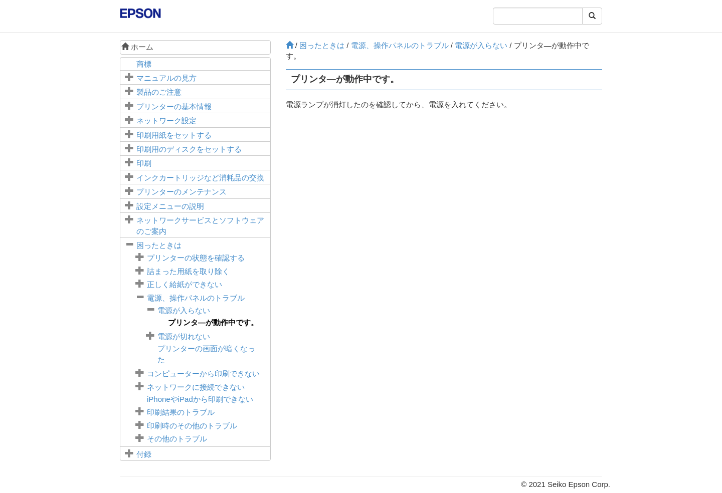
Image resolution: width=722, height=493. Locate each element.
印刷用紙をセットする (174, 135)
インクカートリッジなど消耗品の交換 (200, 177)
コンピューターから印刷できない (203, 373)
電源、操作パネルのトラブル (196, 298)
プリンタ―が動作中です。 (213, 322)
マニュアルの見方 (166, 78)
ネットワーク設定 (166, 120)
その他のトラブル (177, 438)
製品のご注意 (159, 92)
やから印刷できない (200, 399)
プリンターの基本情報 (174, 106)
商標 (143, 64)
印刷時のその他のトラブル (192, 425)
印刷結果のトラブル (181, 412)
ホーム (137, 47)
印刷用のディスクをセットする (189, 149)
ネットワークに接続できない (196, 387)
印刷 (143, 163)
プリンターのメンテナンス (181, 191)
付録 (143, 454)
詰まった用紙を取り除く (188, 271)
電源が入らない (183, 310)
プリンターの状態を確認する (196, 258)
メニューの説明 (170, 206)
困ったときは (159, 245)
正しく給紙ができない (184, 284)
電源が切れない (183, 336)
